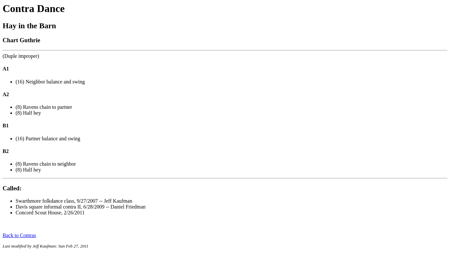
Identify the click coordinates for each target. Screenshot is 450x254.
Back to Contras (19, 235)
